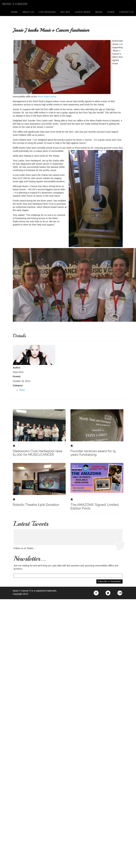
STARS (111, 12)
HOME (14, 12)
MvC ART (65, 12)
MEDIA (98, 12)
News (22, 390)
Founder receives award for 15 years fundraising (93, 453)
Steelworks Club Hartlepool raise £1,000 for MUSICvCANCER (37, 453)
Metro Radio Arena (46, 96)
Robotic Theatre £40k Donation (36, 505)
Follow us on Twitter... (24, 548)
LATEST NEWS (83, 12)
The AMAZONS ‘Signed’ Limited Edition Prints (94, 506)
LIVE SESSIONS (47, 12)
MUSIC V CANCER (14, 4)
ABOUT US (28, 12)
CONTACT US (126, 12)
